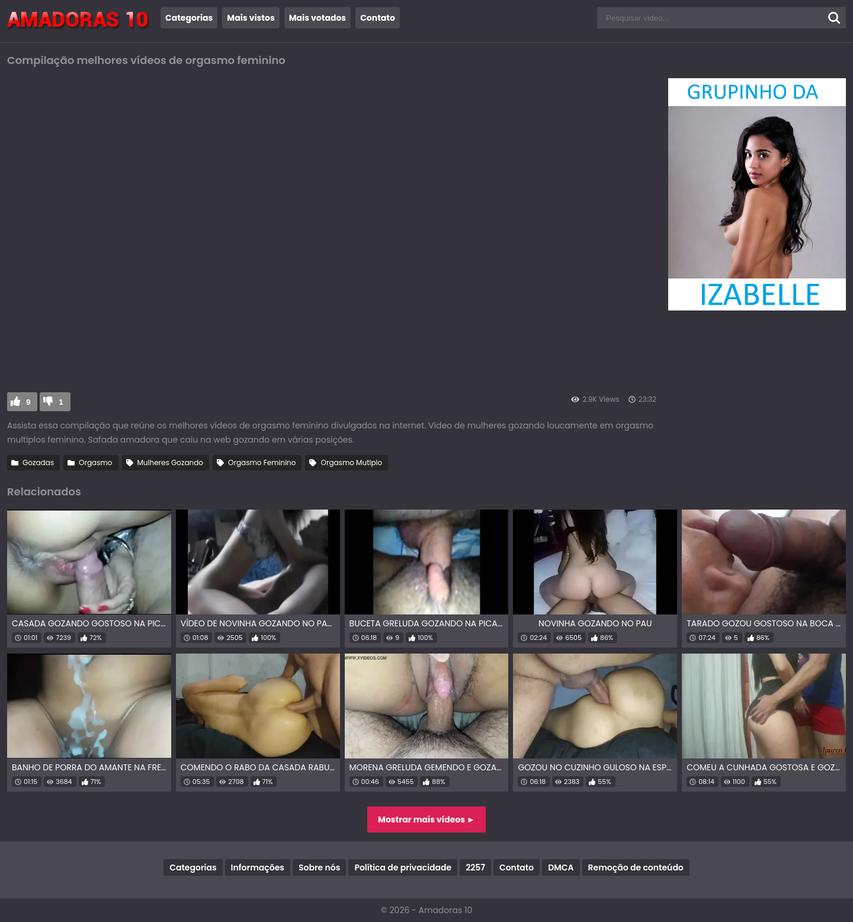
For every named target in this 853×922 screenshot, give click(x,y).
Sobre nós (319, 867)
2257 (475, 867)
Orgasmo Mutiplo (351, 462)
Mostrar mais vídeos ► (426, 819)
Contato (377, 18)
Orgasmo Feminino (262, 462)
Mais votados (317, 18)
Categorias (189, 18)
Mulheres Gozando (170, 462)
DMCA (560, 867)
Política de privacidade (402, 867)
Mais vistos (250, 18)
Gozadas (38, 462)
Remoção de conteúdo (636, 867)
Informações (257, 867)
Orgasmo (95, 462)
